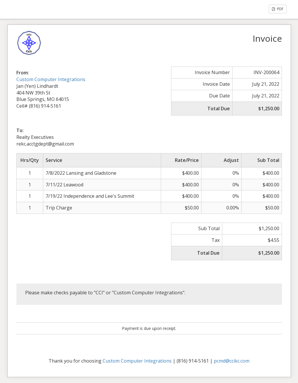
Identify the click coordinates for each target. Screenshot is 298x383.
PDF (277, 8)
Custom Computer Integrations (50, 79)
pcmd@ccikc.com (231, 361)
